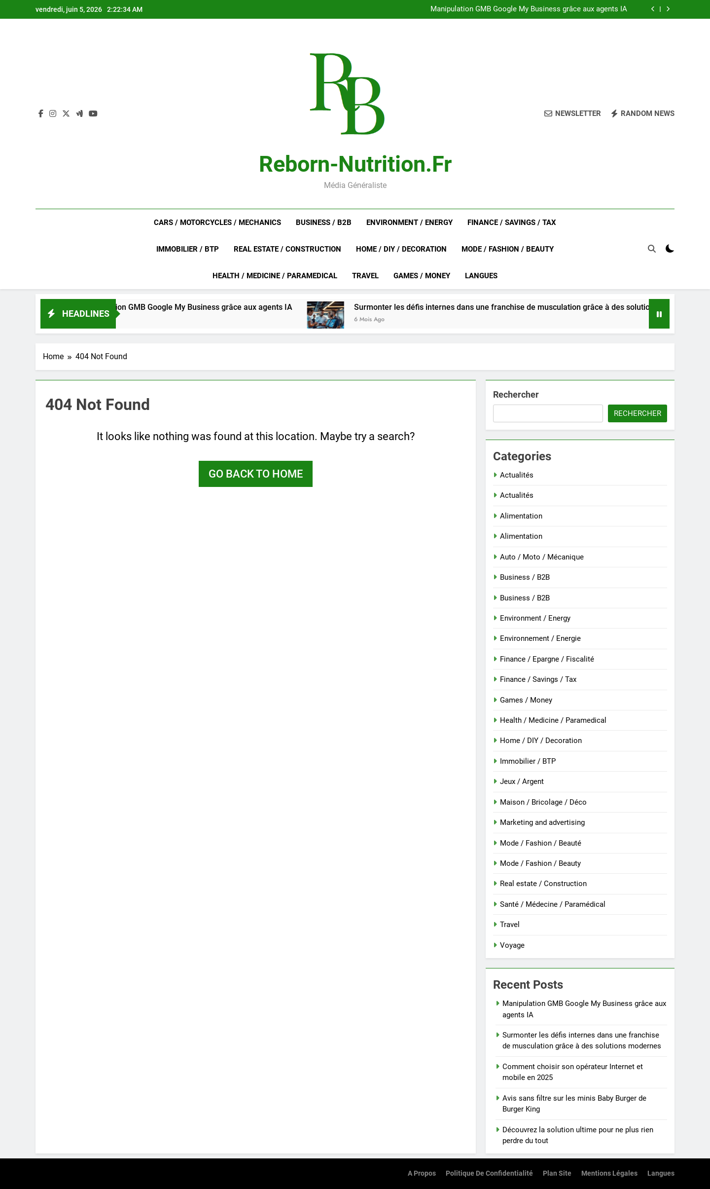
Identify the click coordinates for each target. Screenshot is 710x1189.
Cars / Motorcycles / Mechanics (217, 222)
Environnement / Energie (540, 638)
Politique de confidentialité (489, 1173)
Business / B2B (324, 222)
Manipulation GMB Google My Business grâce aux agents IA (528, 9)
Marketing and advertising (542, 822)
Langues (481, 275)
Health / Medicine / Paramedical (275, 275)
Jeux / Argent (522, 781)
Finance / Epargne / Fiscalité (547, 659)
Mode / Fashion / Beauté (540, 843)
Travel (365, 275)
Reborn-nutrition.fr (355, 164)
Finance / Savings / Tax (511, 222)
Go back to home (256, 474)
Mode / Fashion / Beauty (508, 249)
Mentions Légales (609, 1173)
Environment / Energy (409, 222)
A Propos (422, 1173)
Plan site (557, 1173)
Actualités (516, 475)
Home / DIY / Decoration (401, 249)
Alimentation (521, 516)
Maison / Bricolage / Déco (543, 802)
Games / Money (421, 275)
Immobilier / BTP (187, 249)
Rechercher (516, 394)
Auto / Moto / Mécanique (542, 557)
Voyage (512, 945)
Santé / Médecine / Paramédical (552, 904)
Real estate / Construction (287, 249)
